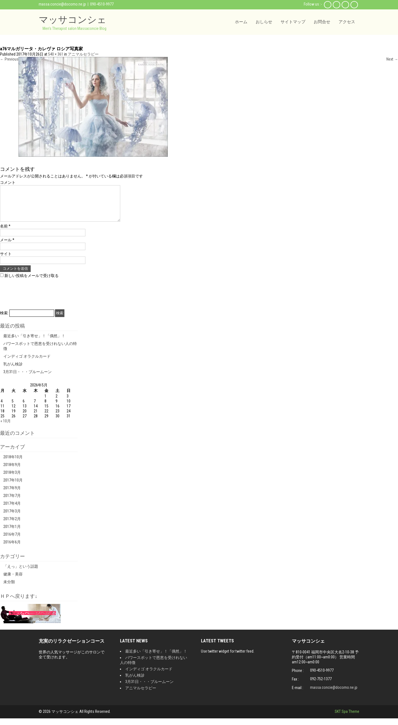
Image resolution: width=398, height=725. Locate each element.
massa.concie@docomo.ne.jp (62, 4)
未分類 (9, 588)
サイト (6, 260)
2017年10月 (13, 487)
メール (7, 246)
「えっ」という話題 (20, 573)
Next (392, 59)
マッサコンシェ (72, 19)
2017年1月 (12, 533)
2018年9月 (12, 471)
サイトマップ (293, 21)
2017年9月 (12, 494)
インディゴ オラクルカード (27, 363)
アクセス (347, 21)
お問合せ (322, 21)
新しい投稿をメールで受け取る (31, 282)
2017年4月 (12, 510)
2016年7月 (12, 541)
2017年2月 (12, 525)
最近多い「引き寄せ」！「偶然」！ (34, 342)
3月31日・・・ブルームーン (27, 378)
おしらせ (264, 21)
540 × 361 (55, 54)
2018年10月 (13, 463)
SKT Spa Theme (347, 718)
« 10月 (6, 427)
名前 (5, 233)
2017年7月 (12, 502)
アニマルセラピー (83, 54)
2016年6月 (12, 548)
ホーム (241, 21)
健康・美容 (13, 581)
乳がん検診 (13, 370)
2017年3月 (12, 517)
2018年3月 (12, 479)
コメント (7, 182)
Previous (9, 59)
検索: (4, 319)
